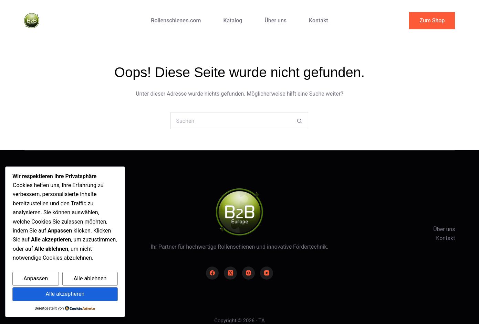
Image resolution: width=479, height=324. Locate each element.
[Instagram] (248, 273)
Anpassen (35, 278)
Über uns (275, 20)
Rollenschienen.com (176, 20)
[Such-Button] (299, 120)
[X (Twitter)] (230, 273)
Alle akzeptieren (64, 294)
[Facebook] (212, 273)
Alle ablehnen (90, 278)
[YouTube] (266, 273)
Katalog (232, 20)
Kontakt (318, 20)
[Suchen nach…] (230, 120)
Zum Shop (432, 20)
